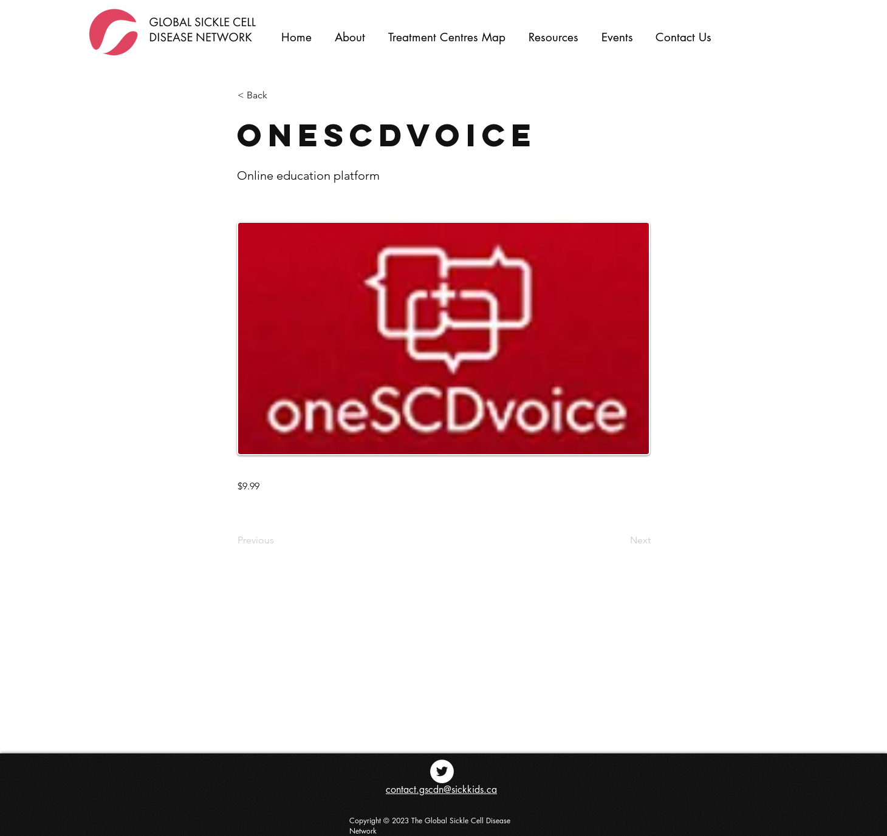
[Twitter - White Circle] (442, 771)
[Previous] (278, 540)
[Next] (620, 540)
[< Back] (278, 95)
